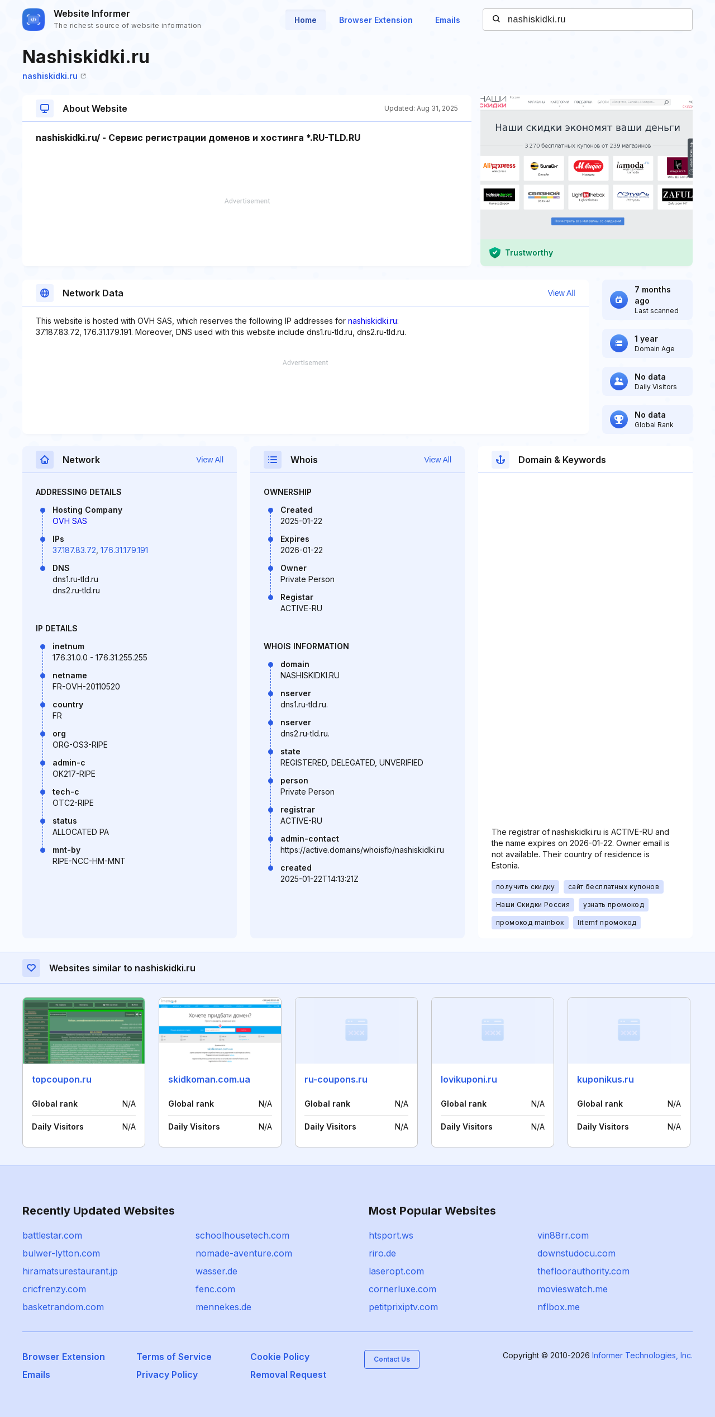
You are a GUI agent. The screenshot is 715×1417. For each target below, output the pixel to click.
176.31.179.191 (124, 550)
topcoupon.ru (62, 1079)
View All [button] (561, 293)
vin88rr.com (563, 1235)
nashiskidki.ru (54, 76)
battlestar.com (52, 1235)
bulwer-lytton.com (61, 1253)
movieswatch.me (572, 1289)
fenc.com (215, 1289)
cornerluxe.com (402, 1289)
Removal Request (288, 1374)
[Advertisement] (247, 232)
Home (305, 20)
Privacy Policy (167, 1374)
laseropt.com (396, 1271)
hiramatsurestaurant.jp (70, 1271)
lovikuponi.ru (469, 1079)
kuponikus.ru (605, 1079)
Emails (447, 20)
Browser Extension (376, 20)
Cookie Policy (279, 1356)
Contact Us (392, 1359)
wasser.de (216, 1271)
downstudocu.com (576, 1253)
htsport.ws (391, 1235)
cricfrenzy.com (54, 1289)
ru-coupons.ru (336, 1079)
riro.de (382, 1253)
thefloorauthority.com (583, 1271)
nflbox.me (558, 1306)
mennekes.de (223, 1306)
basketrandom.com (63, 1306)
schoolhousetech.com (242, 1235)
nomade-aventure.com (244, 1253)
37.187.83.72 (74, 550)
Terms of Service (174, 1356)
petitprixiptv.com (403, 1306)
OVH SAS (70, 521)
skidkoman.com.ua (209, 1079)
